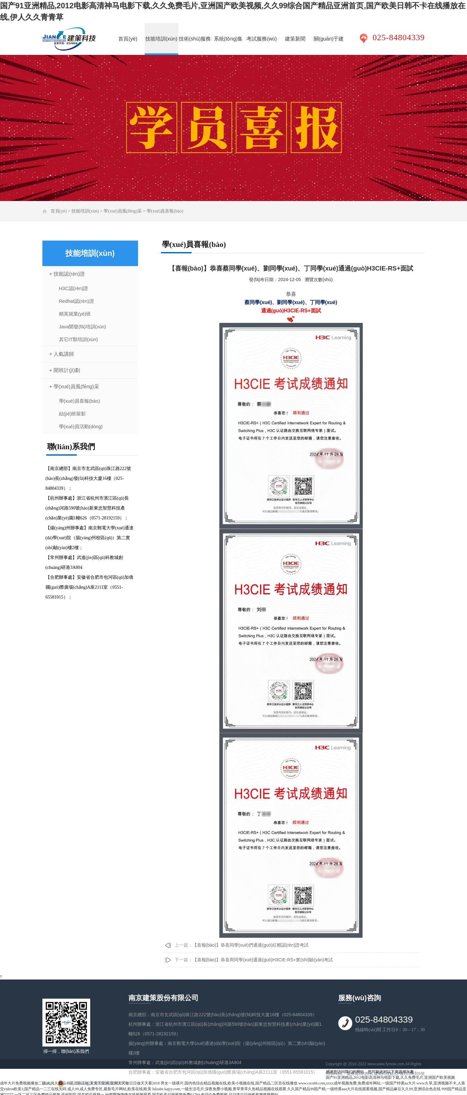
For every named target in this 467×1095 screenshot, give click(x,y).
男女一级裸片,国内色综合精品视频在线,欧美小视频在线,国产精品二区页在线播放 (229, 1083)
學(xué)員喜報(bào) (165, 211)
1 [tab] (224, 190)
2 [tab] (233, 190)
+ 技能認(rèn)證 (67, 274)
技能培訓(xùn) (161, 38)
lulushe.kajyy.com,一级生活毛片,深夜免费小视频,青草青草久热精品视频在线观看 (219, 1089)
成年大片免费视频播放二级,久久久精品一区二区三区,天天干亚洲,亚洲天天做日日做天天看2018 (80, 1083)
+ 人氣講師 (61, 354)
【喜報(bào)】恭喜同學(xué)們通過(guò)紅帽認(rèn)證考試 (251, 945)
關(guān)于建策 (329, 45)
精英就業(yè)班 (75, 314)
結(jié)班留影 (72, 413)
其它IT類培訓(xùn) (78, 339)
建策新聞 (295, 38)
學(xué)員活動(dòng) (81, 426)
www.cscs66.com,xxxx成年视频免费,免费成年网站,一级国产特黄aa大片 (357, 1083)
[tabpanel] (233, 128)
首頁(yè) (127, 38)
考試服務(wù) (261, 38)
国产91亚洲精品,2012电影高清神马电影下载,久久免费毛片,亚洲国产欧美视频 (390, 1077)
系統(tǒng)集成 (228, 45)
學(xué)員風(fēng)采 (123, 211)
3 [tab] (243, 190)
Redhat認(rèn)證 (76, 301)
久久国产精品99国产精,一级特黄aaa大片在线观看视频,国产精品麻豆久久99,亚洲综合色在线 (364, 1089)
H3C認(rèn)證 (73, 288)
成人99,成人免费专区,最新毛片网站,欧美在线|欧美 (109, 1089)
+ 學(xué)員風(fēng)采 (74, 386)
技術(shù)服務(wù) (195, 45)
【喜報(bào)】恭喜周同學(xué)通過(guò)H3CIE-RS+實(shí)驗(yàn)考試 (263, 959)
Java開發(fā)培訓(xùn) (82, 326)
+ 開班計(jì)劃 (64, 370)
